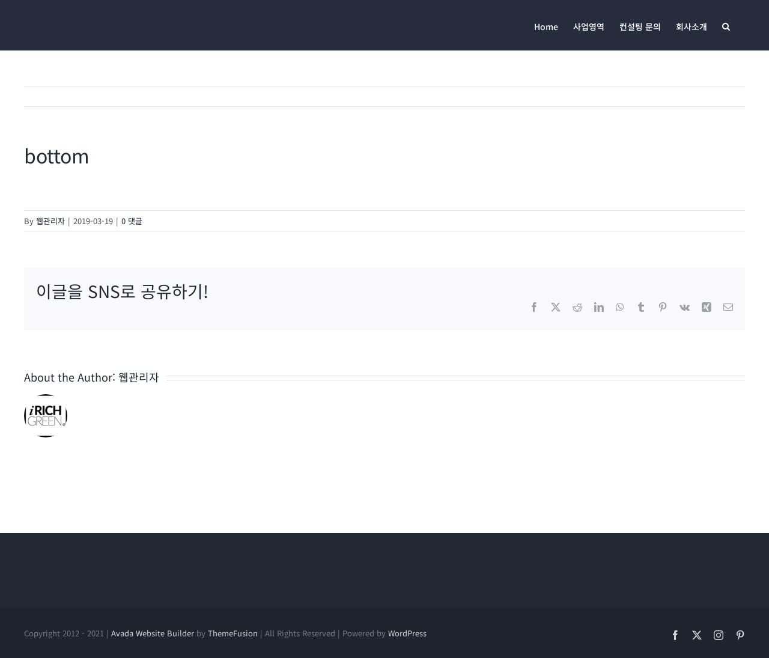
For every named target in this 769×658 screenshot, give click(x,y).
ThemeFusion (233, 633)
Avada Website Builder (152, 633)
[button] (726, 25)
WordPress (407, 633)
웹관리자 (50, 221)
